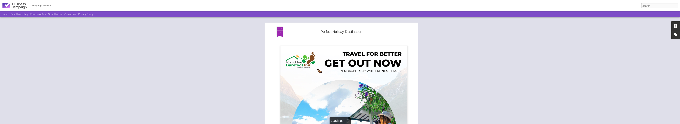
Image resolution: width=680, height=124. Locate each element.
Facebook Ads (38, 14)
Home (5, 14)
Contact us (70, 14)
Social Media (55, 14)
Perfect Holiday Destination (341, 32)
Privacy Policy (85, 14)
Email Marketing (19, 14)
